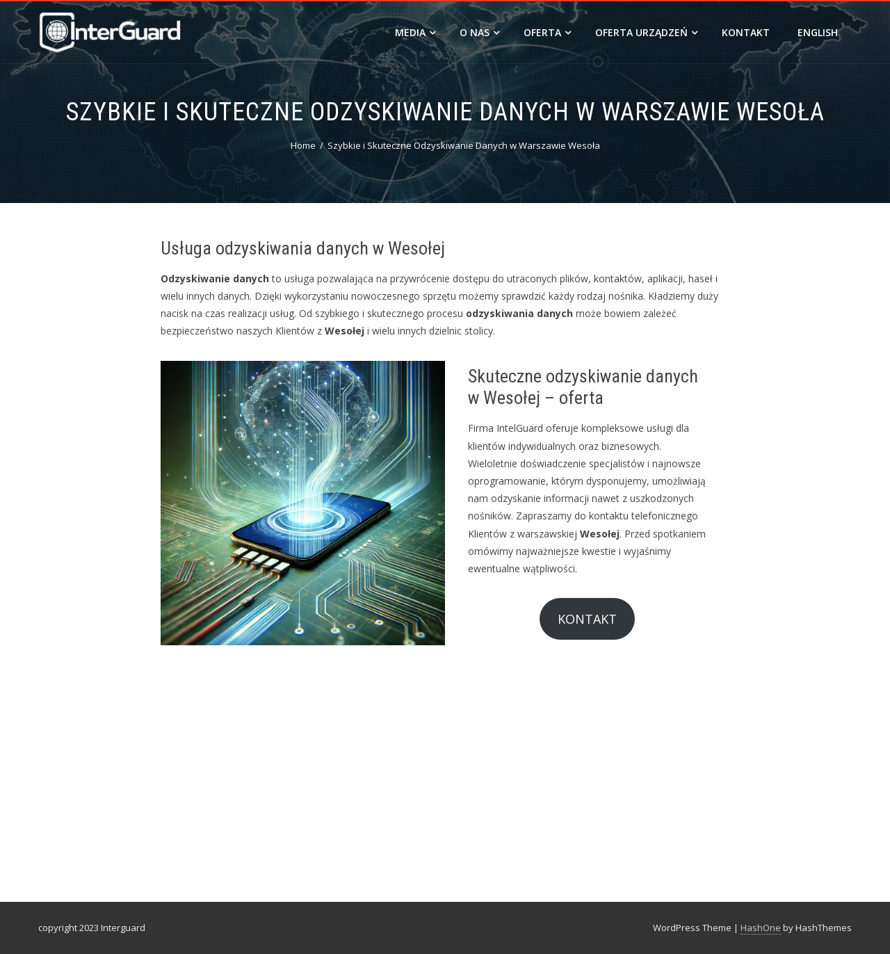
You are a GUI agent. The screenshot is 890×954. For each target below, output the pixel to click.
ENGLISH (818, 32)
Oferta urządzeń (646, 32)
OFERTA (547, 32)
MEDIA (415, 32)
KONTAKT (587, 619)
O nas (479, 32)
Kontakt (746, 32)
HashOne (761, 927)
